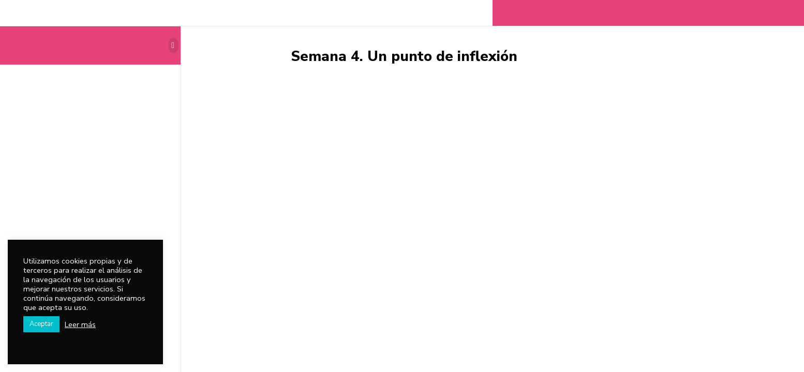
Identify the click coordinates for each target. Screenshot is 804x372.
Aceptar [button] (41, 324)
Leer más (80, 324)
